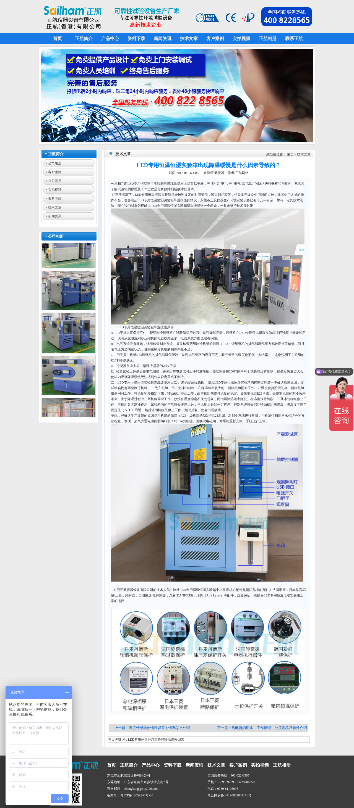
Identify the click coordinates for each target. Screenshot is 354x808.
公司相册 (54, 163)
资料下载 (54, 198)
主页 (290, 154)
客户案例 (54, 172)
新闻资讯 (54, 216)
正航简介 (56, 154)
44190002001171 (236, 795)
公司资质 (54, 181)
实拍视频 (54, 190)
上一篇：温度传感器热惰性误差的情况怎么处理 (152, 728)
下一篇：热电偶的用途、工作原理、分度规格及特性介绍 (262, 728)
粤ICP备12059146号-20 (136, 795)
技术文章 (54, 207)
